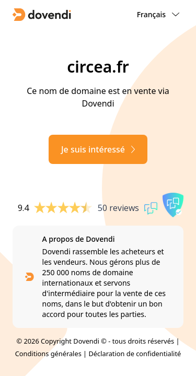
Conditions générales (48, 353)
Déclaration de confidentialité (134, 353)
